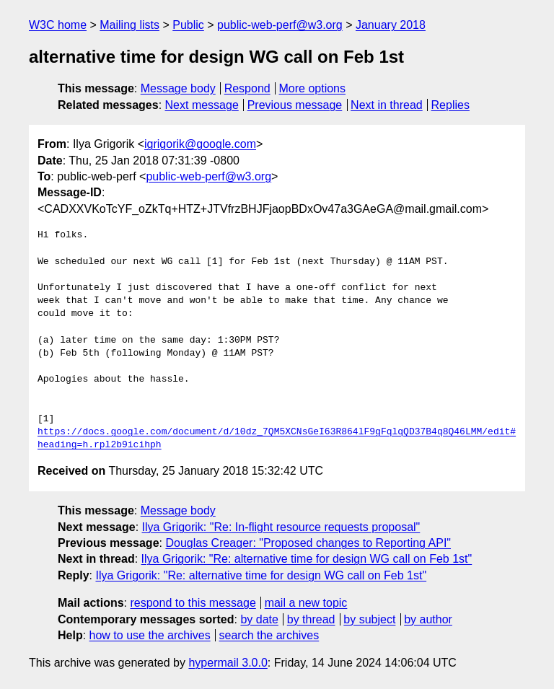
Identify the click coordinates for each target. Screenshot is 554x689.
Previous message (295, 105)
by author (428, 619)
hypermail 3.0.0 (227, 663)
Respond (247, 88)
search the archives (269, 635)
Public (188, 25)
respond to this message (192, 603)
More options (312, 88)
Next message (202, 105)
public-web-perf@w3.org (280, 25)
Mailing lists (129, 25)
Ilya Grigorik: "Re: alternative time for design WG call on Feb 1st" (306, 559)
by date (259, 619)
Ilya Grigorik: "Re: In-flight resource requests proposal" (281, 527)
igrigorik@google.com (200, 144)
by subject (369, 619)
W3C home (58, 25)
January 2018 (391, 25)
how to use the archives (150, 635)
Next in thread (387, 105)
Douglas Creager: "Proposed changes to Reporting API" (308, 543)
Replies (450, 105)
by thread (311, 619)
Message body (178, 88)
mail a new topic (306, 603)
